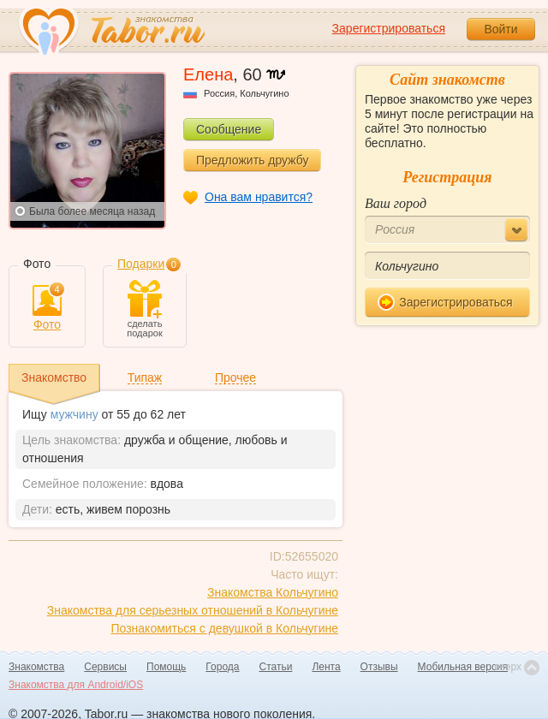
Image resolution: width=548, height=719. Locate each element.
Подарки (140, 263)
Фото (47, 308)
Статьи (276, 667)
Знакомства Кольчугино (272, 592)
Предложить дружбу (252, 160)
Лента (326, 667)
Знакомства (36, 667)
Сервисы (105, 667)
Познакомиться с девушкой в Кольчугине (224, 628)
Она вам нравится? (259, 197)
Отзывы (379, 667)
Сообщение (228, 129)
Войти (500, 29)
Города (222, 667)
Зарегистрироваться (388, 28)
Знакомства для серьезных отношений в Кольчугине (192, 610)
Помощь (166, 667)
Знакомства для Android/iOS (76, 685)
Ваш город (395, 203)
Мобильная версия (463, 667)
